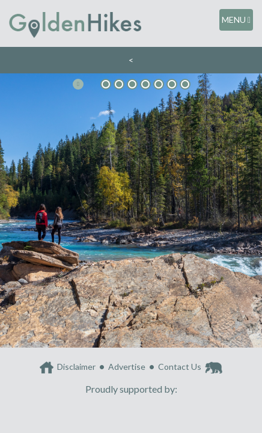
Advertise (126, 366)
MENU (236, 19)
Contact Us (179, 366)
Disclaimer (76, 366)
